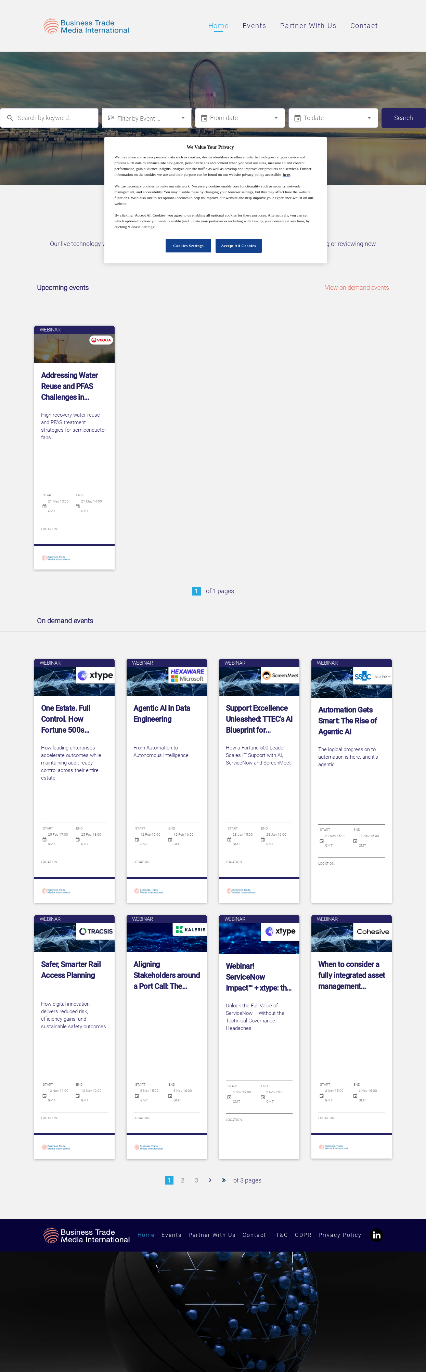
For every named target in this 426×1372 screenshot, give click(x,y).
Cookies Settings (188, 246)
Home (218, 26)
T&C (282, 1234)
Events (255, 26)
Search (403, 117)
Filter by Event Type (139, 118)
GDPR (303, 1234)
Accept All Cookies (238, 246)
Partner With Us (308, 26)
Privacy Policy (340, 1234)
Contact (364, 26)
